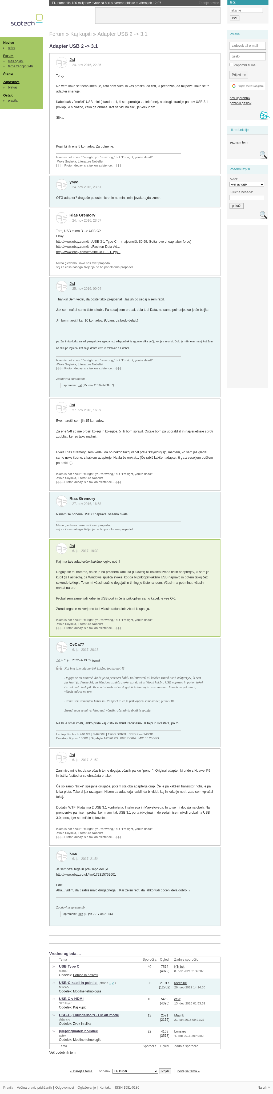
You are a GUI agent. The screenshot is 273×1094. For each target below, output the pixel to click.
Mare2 (63, 970)
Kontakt (105, 1087)
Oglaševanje (87, 1087)
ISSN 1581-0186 (127, 1087)
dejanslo (64, 1019)
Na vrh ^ (264, 1087)
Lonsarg (180, 1031)
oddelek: (128, 1071)
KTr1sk (179, 967)
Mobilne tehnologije (87, 991)
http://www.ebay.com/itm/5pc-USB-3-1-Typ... (88, 252)
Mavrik (179, 1015)
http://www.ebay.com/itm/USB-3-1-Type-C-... (88, 241)
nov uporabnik (240, 98)
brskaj (12, 87)
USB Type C (69, 966)
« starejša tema (81, 1071)
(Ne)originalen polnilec (78, 1031)
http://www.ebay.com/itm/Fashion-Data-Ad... (88, 247)
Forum (8, 56)
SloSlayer (65, 1003)
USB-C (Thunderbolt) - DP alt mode (89, 1015)
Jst (72, 59)
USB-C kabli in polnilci (78, 983)
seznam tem (238, 142)
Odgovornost (64, 1087)
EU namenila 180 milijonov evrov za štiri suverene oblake (106, 3)
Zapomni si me (242, 65)
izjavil (96, 660)
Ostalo (8, 95)
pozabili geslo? (240, 103)
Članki (8, 74)
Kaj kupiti (79, 1007)
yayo (74, 182)
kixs (73, 853)
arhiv (11, 48)
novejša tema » (188, 1071)
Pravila (8, 1087)
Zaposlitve (11, 82)
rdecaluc (180, 983)
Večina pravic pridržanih (34, 1087)
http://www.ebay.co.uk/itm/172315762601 (86, 874)
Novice (8, 43)
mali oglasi (15, 61)
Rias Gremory (82, 215)
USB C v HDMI (71, 999)
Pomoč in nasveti (85, 975)
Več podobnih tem (62, 1052)
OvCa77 (77, 644)
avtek (62, 1035)
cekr (177, 999)
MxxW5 (64, 987)
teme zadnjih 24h (20, 66)
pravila (13, 100)
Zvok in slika (82, 1024)
